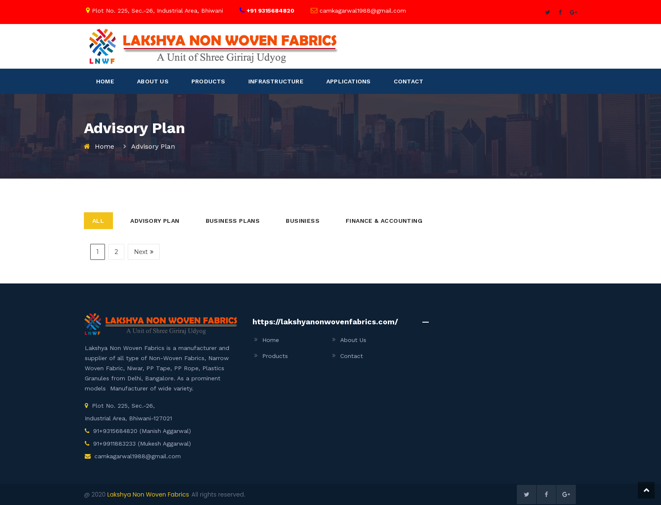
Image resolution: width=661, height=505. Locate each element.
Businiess (303, 220)
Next (143, 252)
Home (104, 146)
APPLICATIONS (348, 81)
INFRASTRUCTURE (276, 81)
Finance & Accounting (384, 220)
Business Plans (233, 220)
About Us (353, 340)
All (98, 220)
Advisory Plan (154, 220)
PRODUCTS (208, 81)
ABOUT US (153, 81)
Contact (351, 356)
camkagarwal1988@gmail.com (137, 456)
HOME (105, 81)
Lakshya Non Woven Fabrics (148, 494)
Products (275, 356)
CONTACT (408, 81)
